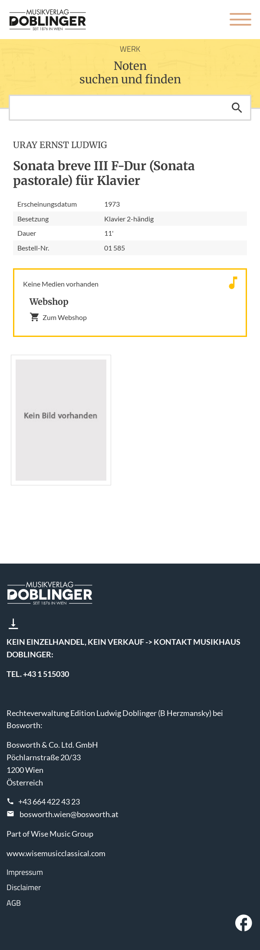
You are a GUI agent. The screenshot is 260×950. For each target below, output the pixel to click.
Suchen (237, 107)
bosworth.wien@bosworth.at (69, 814)
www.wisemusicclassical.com (56, 853)
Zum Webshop (58, 317)
